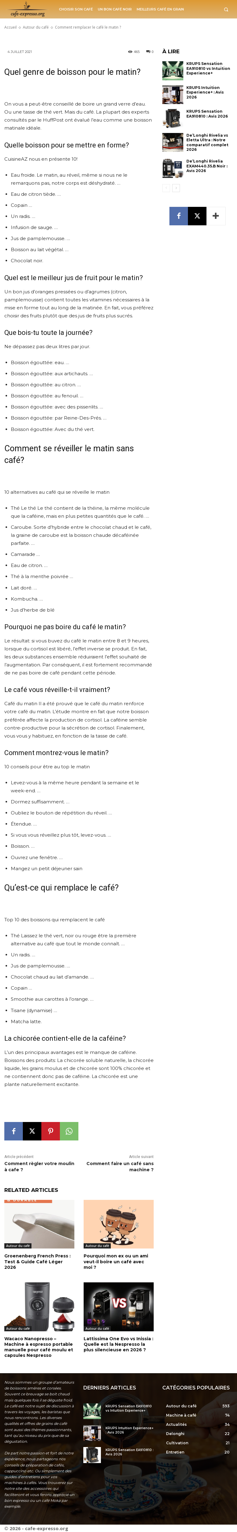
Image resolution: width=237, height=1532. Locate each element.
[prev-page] (166, 188)
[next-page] (176, 188)
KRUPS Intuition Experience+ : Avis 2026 (205, 92)
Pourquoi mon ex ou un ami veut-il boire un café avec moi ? (116, 1261)
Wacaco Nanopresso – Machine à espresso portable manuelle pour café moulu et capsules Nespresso (38, 1347)
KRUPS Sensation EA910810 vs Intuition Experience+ (208, 68)
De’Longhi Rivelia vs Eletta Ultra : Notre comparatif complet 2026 (207, 142)
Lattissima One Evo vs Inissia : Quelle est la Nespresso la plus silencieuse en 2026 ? (118, 1344)
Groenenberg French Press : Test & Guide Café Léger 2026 (37, 1261)
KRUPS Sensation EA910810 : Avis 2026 (207, 114)
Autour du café (18, 1246)
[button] (226, 9)
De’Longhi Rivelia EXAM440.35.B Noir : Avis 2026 (206, 166)
